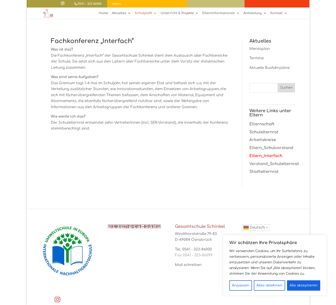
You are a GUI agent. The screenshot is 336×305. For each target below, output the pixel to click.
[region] (275, 265)
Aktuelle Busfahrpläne (269, 68)
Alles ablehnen (269, 285)
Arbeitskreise (262, 140)
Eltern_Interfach (265, 156)
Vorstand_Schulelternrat (274, 164)
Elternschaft (262, 124)
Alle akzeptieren (304, 285)
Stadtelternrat (264, 171)
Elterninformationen (218, 13)
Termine (256, 58)
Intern (116, 3)
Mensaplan (259, 49)
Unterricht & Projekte (177, 13)
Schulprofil (143, 13)
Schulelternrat (264, 132)
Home (103, 13)
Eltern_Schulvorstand (271, 148)
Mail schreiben (188, 265)
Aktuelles (119, 13)
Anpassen (240, 285)
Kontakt (276, 13)
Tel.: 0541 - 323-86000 (193, 249)
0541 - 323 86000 (89, 3)
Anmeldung (252, 13)
